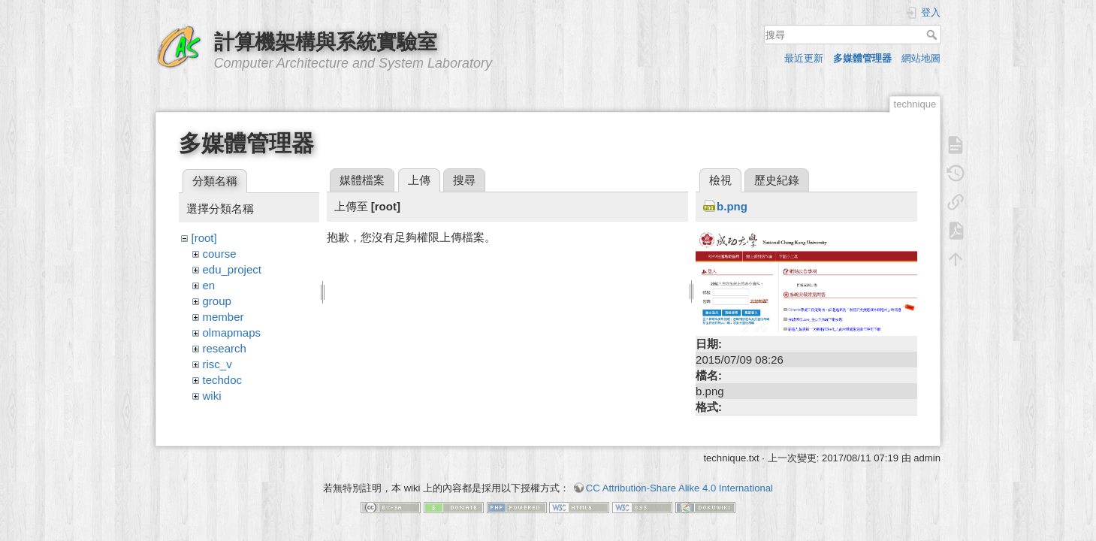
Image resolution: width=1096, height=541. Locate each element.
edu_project (232, 269)
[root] (204, 237)
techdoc (223, 379)
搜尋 (933, 34)
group (217, 301)
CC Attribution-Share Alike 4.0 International (679, 488)
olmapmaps (232, 332)
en (209, 285)
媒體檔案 (362, 180)
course (220, 253)
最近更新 (803, 58)
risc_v (217, 364)
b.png (732, 206)
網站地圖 (921, 58)
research (224, 348)
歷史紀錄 (776, 180)
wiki (212, 395)
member (223, 316)
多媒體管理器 (862, 58)
